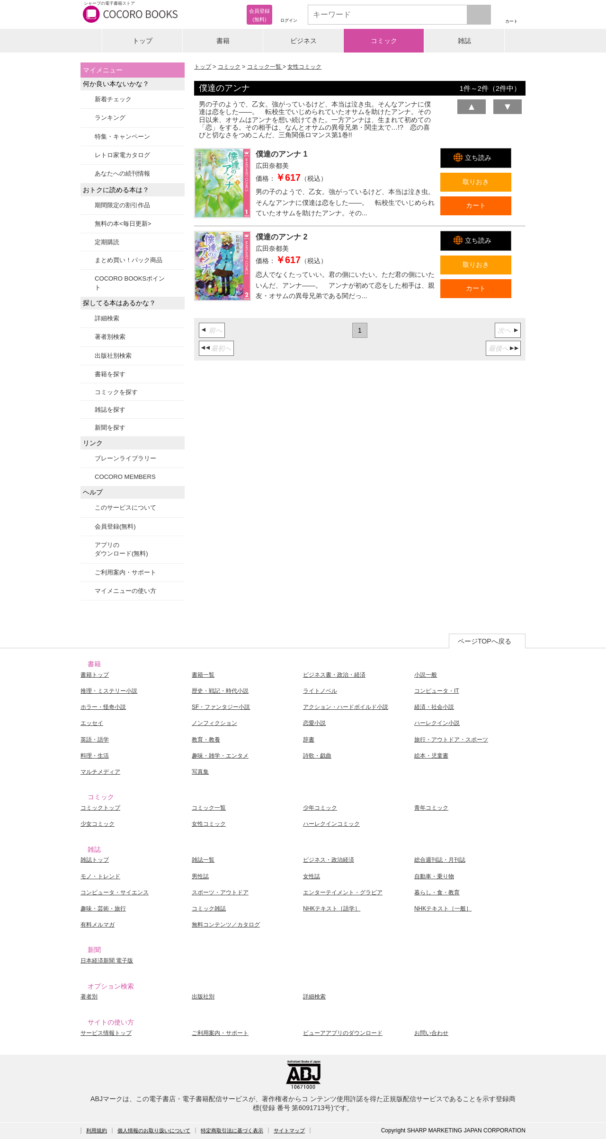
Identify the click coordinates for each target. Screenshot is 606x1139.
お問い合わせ (431, 1033)
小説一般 (425, 674)
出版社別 (203, 996)
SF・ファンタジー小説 (221, 707)
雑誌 (464, 40)
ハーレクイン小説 (437, 723)
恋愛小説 (314, 723)
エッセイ (91, 723)
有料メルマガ (97, 924)
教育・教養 (206, 739)
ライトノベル (320, 691)
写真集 (200, 771)
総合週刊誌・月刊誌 (439, 859)
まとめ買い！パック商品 (128, 260)
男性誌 (200, 876)
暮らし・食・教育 (437, 892)
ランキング (110, 117)
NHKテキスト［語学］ (331, 908)
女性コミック (304, 66)
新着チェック (113, 99)
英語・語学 (94, 739)
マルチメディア (100, 771)
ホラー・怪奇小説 (103, 707)
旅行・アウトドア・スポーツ (451, 739)
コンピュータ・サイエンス (114, 892)
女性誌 (311, 876)
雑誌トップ (94, 859)
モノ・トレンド (100, 876)
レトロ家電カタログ (122, 155)
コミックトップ (100, 807)
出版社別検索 (113, 355)
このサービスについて (125, 507)
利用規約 (96, 1130)
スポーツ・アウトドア (220, 892)
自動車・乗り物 (434, 876)
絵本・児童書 (431, 755)
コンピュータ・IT (436, 691)
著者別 (89, 996)
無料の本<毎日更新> (123, 223)
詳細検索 (107, 318)
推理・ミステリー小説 (108, 691)
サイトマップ (289, 1130)
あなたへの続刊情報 (122, 173)
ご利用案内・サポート (125, 572)
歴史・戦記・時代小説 (220, 691)
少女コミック (97, 824)
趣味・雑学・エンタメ (220, 755)
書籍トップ (94, 674)
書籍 (223, 40)
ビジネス (303, 40)
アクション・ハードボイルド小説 (345, 707)
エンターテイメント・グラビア (343, 892)
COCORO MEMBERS (125, 476)
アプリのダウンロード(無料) (121, 549)
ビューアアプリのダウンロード (343, 1033)
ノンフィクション (214, 723)
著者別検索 (110, 336)
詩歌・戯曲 (317, 755)
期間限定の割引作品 (122, 205)
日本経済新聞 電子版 (106, 960)
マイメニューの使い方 (125, 590)
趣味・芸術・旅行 (103, 908)
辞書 (308, 739)
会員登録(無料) (115, 526)
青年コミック (431, 807)
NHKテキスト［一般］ (443, 908)
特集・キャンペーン (122, 136)
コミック (384, 40)
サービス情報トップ (106, 1033)
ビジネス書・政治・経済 (334, 674)
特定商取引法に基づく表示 (232, 1130)
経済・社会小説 (434, 707)
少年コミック (320, 807)
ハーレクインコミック (331, 824)
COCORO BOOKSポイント (130, 283)
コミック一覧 (265, 66)
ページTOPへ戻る (484, 641)
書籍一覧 (203, 674)
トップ (142, 40)
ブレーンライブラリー (125, 458)
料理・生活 (94, 755)
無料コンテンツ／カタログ (226, 924)
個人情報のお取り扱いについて (153, 1130)
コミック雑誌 (209, 908)
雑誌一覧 (203, 859)
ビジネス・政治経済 (328, 859)
